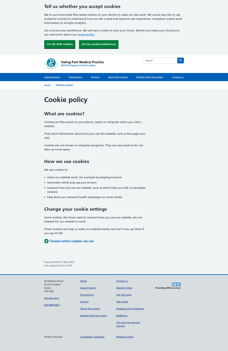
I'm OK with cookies (60, 44)
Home (47, 84)
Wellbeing (121, 315)
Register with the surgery (150, 77)
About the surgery (118, 77)
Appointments (52, 77)
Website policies (64, 84)
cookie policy (86, 34)
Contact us (178, 77)
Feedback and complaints (130, 308)
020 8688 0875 (52, 305)
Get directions (51, 298)
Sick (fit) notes (123, 294)
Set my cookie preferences (99, 44)
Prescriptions (75, 77)
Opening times (124, 287)
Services (95, 77)
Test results (122, 301)
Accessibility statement (92, 336)
